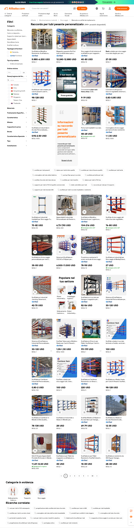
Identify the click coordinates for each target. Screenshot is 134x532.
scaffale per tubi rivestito (69, 180)
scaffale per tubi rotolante (68, 523)
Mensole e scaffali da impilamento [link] (83, 20)
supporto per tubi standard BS (42, 190)
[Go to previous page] (61, 476)
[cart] (103, 9)
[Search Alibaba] (51, 8)
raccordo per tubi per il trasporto (102, 185)
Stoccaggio (64, 20)
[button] (74, 8)
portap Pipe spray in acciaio (71, 175)
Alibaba (33, 20)
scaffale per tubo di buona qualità (90, 170)
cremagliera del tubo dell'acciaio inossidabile (49, 513)
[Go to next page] (97, 476)
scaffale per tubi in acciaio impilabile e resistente (74, 190)
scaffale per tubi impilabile (100, 508)
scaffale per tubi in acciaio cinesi (18, 513)
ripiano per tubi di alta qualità (64, 170)
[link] (131, 511)
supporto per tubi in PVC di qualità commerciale (48, 185)
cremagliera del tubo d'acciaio (108, 513)
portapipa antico (48, 523)
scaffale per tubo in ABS (78, 508)
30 (92, 476)
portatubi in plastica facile (16, 518)
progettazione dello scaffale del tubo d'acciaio (49, 508)
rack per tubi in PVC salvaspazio (18, 508)
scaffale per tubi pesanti (41, 170)
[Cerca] (82, 8)
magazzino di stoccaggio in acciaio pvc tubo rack (105, 518)
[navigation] (17, 248)
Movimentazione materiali (48, 20)
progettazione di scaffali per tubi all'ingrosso (22, 523)
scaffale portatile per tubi (94, 175)
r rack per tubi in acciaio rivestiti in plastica (45, 518)
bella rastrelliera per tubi (78, 185)
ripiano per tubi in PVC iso (91, 180)
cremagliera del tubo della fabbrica (44, 175)
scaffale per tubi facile (115, 170)
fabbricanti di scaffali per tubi (74, 518)
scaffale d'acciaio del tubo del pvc (44, 180)
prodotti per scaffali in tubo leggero (81, 513)
